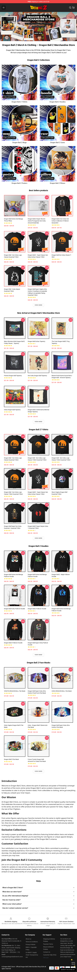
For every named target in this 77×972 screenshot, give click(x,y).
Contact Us (46, 952)
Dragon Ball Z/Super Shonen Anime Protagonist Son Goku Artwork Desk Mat (37, 221)
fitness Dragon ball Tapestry (13, 375)
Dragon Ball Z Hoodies (58, 102)
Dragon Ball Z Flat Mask (11, 759)
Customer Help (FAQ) (49, 955)
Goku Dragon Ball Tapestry (12, 409)
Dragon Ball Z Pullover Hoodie (37, 608)
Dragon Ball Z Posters (19, 183)
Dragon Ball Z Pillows (57, 183)
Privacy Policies (30, 944)
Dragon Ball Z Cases (57, 142)
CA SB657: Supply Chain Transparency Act (32, 955)
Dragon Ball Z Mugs (19, 142)
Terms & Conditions (32, 941)
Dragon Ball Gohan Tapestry (36, 341)
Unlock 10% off (73, 963)
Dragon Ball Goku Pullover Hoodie (14, 608)
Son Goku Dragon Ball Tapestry (37, 375)
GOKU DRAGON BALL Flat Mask (62, 691)
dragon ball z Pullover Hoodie (13, 643)
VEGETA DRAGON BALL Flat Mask (14, 691)
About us (28, 939)
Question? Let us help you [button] (68, 969)
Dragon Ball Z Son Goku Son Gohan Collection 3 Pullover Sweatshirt (60, 221)
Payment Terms (48, 944)
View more (38, 305)
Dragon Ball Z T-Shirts (19, 102)
